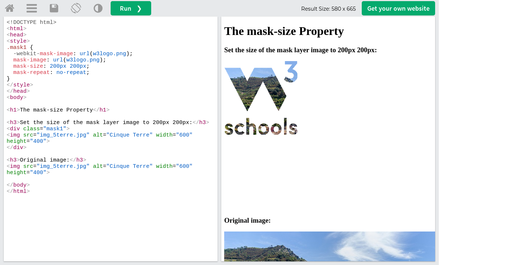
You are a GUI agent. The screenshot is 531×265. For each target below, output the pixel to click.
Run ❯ (131, 8)
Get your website (398, 8)
